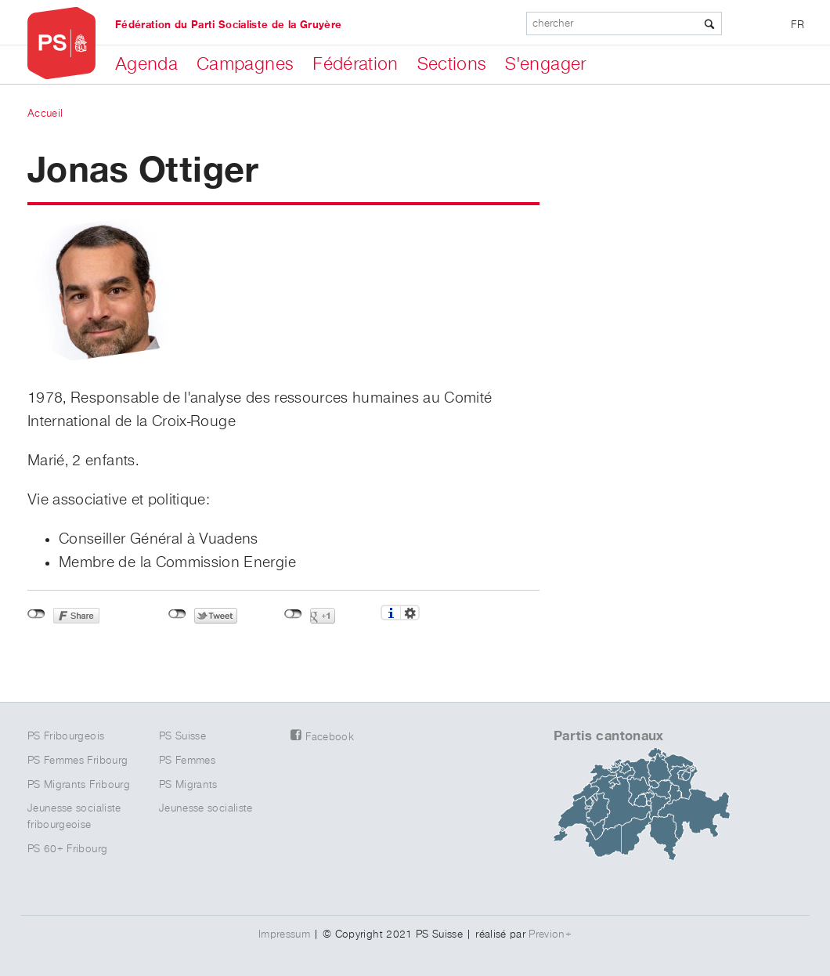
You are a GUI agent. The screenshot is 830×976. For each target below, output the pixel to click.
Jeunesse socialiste (206, 808)
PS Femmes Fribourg (77, 760)
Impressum (284, 934)
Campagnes (245, 64)
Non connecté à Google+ (293, 614)
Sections (452, 64)
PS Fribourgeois (65, 736)
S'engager (545, 64)
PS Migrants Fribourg (78, 784)
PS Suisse (182, 736)
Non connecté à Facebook (36, 614)
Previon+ (550, 934)
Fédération (355, 64)
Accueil (45, 113)
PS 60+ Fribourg (67, 849)
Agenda (146, 64)
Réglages (410, 612)
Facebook (329, 737)
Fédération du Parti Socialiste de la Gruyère (228, 25)
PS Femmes (187, 760)
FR (797, 25)
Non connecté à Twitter (177, 614)
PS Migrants (188, 784)
